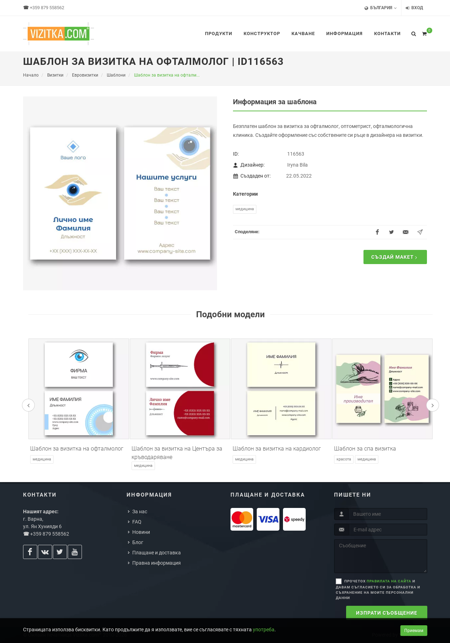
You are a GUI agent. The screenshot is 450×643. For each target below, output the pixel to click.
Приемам (413, 630)
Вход (414, 8)
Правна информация (156, 563)
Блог (137, 542)
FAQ (136, 522)
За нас (139, 511)
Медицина (244, 209)
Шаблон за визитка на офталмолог (76, 448)
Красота (344, 459)
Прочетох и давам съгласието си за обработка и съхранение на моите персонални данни (378, 589)
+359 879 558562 (47, 7)
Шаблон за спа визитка (365, 448)
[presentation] (28, 405)
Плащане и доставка (156, 552)
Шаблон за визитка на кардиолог (277, 448)
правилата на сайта (389, 581)
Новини (141, 532)
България (381, 8)
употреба (263, 629)
